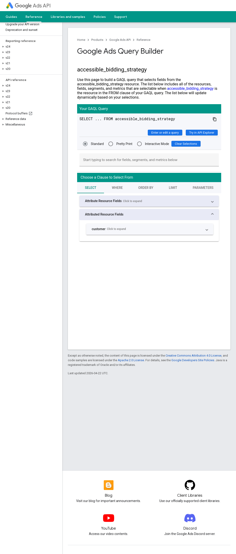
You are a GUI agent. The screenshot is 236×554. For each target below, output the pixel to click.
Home (81, 40)
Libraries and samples (68, 17)
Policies (100, 17)
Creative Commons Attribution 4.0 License (193, 355)
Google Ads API (120, 40)
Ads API (33, 6)
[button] (30, 46)
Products (97, 40)
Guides (11, 17)
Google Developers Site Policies (192, 360)
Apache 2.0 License (131, 360)
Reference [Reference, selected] (33, 17)
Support (120, 17)
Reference (143, 40)
